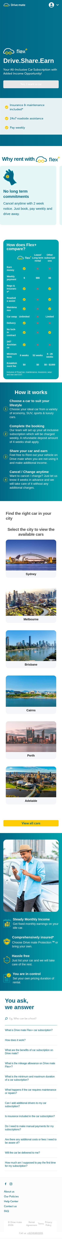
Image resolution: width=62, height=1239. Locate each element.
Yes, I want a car (30, 84)
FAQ (6, 1211)
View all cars (31, 823)
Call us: (31, 1233)
